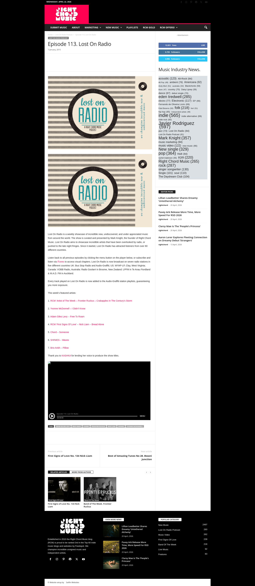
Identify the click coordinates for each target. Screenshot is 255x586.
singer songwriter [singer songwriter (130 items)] (174, 169)
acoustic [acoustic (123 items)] (168, 78)
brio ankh (77, 426)
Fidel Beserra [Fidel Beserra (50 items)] (166, 108)
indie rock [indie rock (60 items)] (165, 119)
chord (86, 426)
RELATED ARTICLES (59, 472)
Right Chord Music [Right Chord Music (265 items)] (179, 161)
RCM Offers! (168, 27)
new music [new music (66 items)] (189, 146)
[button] (205, 27)
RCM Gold (149, 27)
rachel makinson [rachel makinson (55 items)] (168, 158)
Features (162, 554)
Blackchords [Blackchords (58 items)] (192, 86)
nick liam (111, 426)
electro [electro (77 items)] (164, 101)
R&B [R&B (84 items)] (182, 154)
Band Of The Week (92, 500)
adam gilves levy (63, 426)
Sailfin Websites (72, 582)
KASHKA (66, 355)
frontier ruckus (98, 426)
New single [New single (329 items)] (174, 149)
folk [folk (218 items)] (182, 107)
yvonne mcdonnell (135, 426)
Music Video (164, 535)
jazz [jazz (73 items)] (163, 131)
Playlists (132, 27)
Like (203, 45)
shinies (121, 426)
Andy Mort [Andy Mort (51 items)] (165, 86)
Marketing (93, 27)
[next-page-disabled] (150, 472)
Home (50, 35)
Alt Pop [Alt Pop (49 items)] (163, 82)
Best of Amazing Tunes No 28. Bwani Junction (130, 457)
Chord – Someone (59, 332)
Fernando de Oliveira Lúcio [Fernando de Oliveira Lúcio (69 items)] (174, 104)
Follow (201, 52)
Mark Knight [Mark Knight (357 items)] (175, 138)
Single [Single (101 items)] (166, 173)
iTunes (60, 261)
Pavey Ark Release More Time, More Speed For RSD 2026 (180, 213)
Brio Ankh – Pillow (59, 347)
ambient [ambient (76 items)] (176, 82)
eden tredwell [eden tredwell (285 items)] (175, 96)
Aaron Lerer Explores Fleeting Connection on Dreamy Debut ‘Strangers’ (183, 239)
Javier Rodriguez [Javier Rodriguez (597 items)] (176, 124)
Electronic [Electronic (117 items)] (181, 100)
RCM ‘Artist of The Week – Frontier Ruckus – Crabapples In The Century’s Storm (91, 300)
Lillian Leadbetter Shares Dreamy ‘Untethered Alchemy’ (178, 199)
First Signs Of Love (56, 500)
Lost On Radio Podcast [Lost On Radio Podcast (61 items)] (171, 134)
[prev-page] (146, 472)
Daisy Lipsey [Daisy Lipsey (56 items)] (189, 89)
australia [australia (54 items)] (178, 86)
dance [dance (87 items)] (164, 93)
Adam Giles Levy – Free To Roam (67, 316)
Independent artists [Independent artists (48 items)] (180, 112)
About (76, 27)
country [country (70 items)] (174, 89)
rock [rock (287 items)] (167, 165)
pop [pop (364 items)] (167, 153)
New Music (114, 27)
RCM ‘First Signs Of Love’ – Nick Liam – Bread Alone (77, 324)
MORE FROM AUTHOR (81, 472)
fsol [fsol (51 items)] (194, 108)
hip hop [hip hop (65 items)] (164, 111)
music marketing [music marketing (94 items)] (171, 142)
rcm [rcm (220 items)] (185, 157)
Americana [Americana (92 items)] (193, 82)
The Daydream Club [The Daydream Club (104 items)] (174, 176)
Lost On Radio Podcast (63, 35)
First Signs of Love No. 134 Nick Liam (70, 455)
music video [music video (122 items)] (170, 145)
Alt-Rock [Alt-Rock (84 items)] (185, 78)
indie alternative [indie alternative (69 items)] (191, 116)
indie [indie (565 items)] (169, 115)
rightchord (163, 205)
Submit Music (58, 27)
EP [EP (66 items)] (196, 101)
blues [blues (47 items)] (163, 89)
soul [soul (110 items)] (180, 173)
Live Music (163, 549)
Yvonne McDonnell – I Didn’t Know (67, 308)
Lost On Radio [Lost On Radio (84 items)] (179, 131)
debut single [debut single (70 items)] (180, 93)
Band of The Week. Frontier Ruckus (98, 505)
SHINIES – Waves (59, 340)
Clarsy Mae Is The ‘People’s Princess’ (180, 226)
